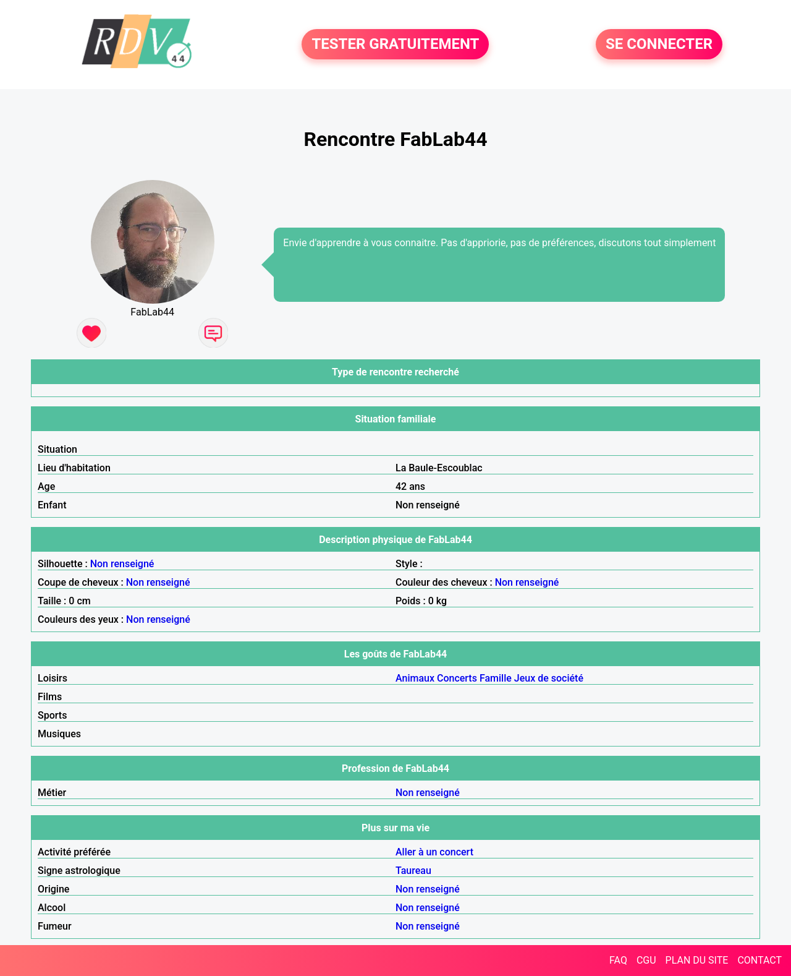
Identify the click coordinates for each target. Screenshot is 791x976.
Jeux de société (548, 678)
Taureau (413, 870)
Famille (496, 678)
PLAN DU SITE (697, 960)
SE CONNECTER (659, 44)
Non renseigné (122, 564)
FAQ (618, 960)
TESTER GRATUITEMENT (395, 44)
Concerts (457, 678)
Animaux (415, 678)
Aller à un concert (434, 852)
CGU (646, 960)
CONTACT (759, 960)
